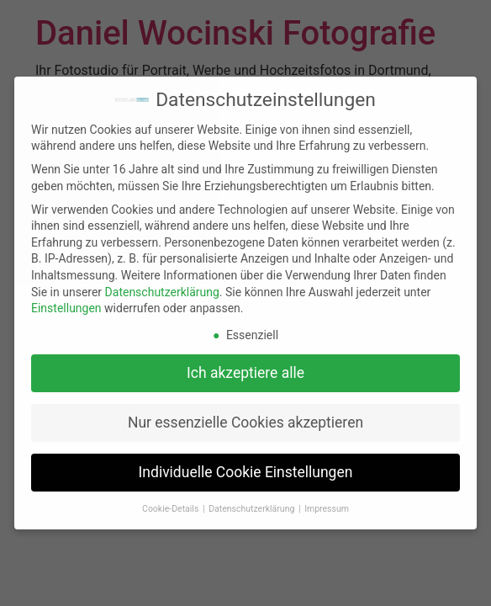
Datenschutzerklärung (162, 292)
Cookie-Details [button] (171, 508)
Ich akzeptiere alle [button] (245, 372)
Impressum (326, 508)
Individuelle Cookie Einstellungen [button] (246, 472)
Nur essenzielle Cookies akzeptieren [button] (245, 422)
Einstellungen (66, 308)
